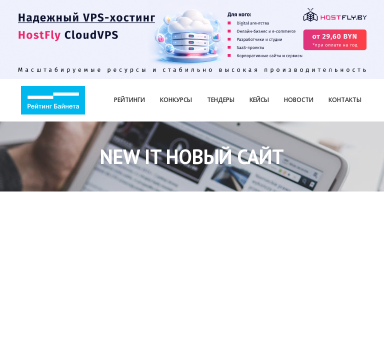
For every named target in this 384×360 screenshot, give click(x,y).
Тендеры (220, 100)
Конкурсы (176, 100)
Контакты (345, 100)
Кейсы (259, 100)
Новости (299, 100)
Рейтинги (129, 100)
